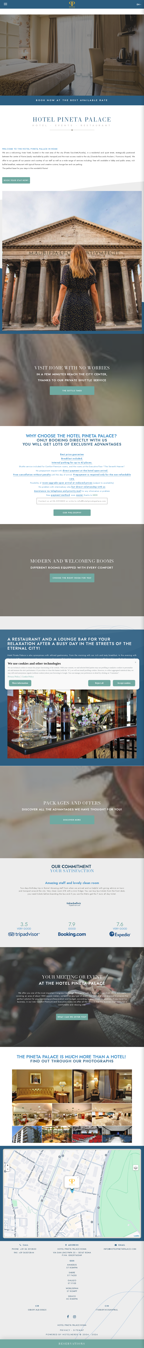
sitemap (78, 1330)
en (138, 4)
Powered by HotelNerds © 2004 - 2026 (72, 1334)
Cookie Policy (28, 676)
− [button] (7, 1169)
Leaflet (136, 1236)
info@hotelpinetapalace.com (120, 1249)
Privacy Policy (14, 676)
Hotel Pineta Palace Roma (72, 1325)
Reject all (99, 683)
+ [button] (7, 1165)
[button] (135, 662)
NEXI (95, 495)
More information (20, 683)
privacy (65, 1330)
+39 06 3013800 (28, 1249)
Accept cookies (123, 683)
